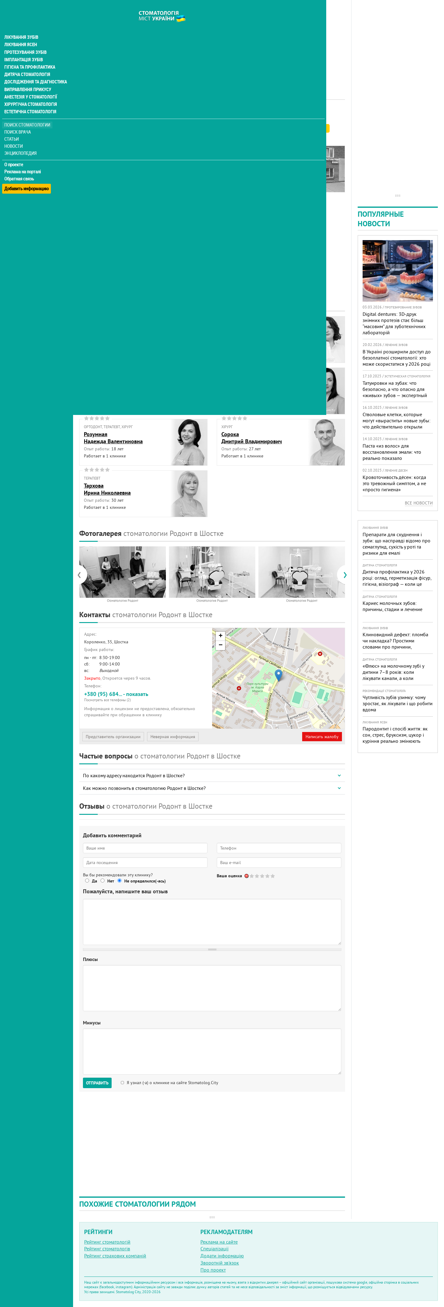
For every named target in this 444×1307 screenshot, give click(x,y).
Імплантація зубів (23, 48)
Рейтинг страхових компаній (115, 1256)
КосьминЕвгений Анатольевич (110, 386)
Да (94, 881)
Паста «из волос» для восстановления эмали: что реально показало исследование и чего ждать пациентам (392, 458)
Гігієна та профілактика (29, 55)
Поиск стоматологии (27, 113)
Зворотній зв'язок (219, 1263)
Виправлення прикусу (27, 77)
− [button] (221, 645)
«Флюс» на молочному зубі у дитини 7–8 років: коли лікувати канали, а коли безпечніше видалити (393, 675)
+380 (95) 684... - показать (146, 696)
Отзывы (92, 181)
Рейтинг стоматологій (107, 1242)
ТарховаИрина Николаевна (107, 489)
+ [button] (221, 636)
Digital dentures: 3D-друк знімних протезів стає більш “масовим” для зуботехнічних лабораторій (394, 323)
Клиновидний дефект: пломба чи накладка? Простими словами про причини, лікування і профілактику (395, 643)
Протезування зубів (25, 40)
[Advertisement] (212, 43)
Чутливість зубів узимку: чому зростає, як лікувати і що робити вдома (398, 703)
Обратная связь (20, 166)
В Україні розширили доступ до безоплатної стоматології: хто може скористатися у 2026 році (397, 357)
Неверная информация (172, 736)
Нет (110, 881)
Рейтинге (109, 128)
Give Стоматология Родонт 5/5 (273, 876)
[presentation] (82, 575)
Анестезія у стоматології (30, 84)
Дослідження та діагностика (34, 70)
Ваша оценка (229, 876)
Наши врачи (97, 160)
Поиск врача (18, 120)
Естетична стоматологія (29, 99)
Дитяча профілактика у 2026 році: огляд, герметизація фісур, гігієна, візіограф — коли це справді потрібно (397, 581)
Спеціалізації (214, 1248)
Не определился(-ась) (145, 881)
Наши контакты (100, 174)
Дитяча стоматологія (26, 62)
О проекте (14, 152)
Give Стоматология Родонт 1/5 (252, 876)
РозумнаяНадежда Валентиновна (113, 438)
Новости (14, 134)
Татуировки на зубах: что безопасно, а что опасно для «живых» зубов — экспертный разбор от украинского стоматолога (395, 395)
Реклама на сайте (219, 1242)
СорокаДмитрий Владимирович (251, 438)
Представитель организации (113, 736)
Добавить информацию (27, 173)
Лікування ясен (20, 33)
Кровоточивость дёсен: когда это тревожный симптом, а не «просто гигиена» (394, 483)
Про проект (213, 1270)
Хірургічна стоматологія (30, 92)
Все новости (419, 503)
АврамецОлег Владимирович (108, 335)
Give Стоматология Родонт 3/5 (262, 876)
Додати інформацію (222, 1256)
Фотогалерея (98, 167)
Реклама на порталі (23, 159)
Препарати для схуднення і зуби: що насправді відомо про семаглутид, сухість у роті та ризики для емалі (396, 543)
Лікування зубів (21, 25)
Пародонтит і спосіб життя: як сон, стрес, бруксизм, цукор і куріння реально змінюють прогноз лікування (395, 738)
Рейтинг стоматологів (107, 1248)
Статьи (12, 127)
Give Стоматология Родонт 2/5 (257, 876)
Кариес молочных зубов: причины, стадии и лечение (392, 606)
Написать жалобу (322, 736)
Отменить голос (246, 876)
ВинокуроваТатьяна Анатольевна (247, 335)
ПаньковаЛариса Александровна (249, 386)
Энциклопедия (21, 141)
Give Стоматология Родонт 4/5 (267, 876)
